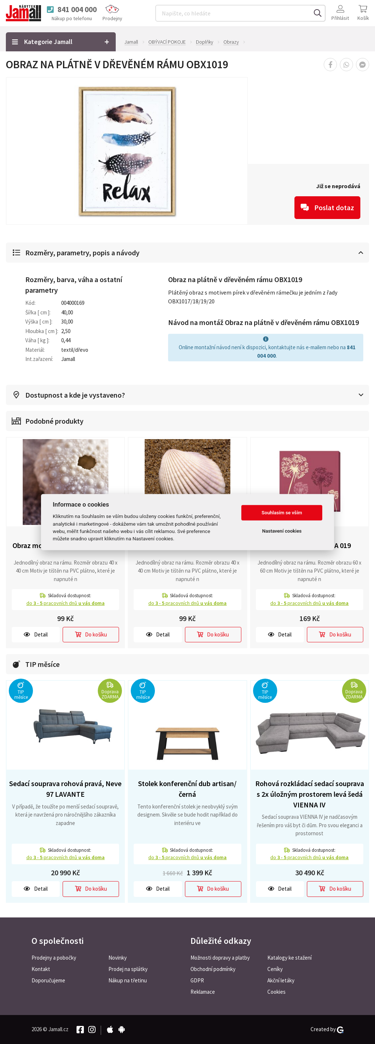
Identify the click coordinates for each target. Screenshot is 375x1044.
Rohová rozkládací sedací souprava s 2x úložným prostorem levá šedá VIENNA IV (309, 794)
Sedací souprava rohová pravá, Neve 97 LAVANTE (65, 789)
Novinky (117, 957)
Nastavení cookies (282, 531)
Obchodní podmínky (212, 968)
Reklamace (202, 991)
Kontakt (40, 968)
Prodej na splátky (128, 968)
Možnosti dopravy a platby (220, 957)
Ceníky (275, 968)
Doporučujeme (48, 980)
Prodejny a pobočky (53, 957)
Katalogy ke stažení (289, 957)
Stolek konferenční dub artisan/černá (187, 789)
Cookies (276, 991)
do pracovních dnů (65, 603)
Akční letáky (280, 980)
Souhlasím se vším (281, 512)
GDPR (197, 980)
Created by (327, 1029)
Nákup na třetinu (127, 980)
